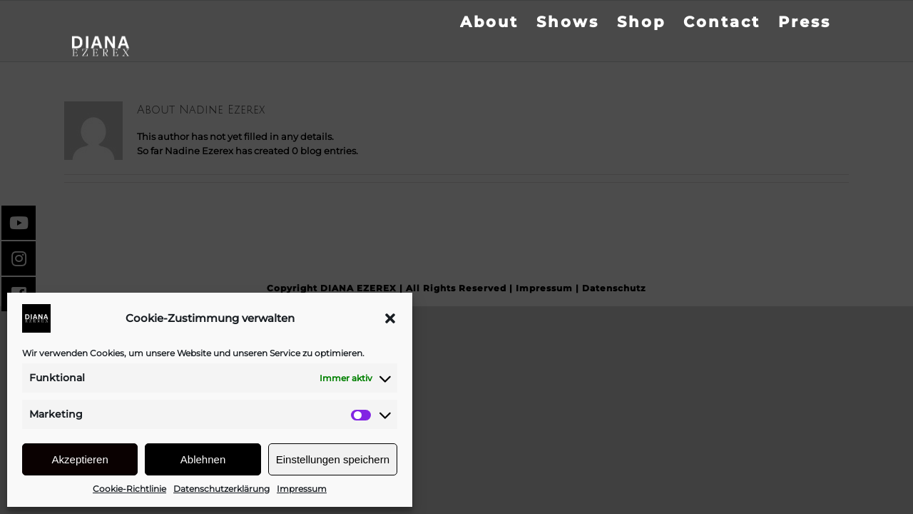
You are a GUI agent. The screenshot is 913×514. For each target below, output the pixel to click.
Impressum (302, 488)
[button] (390, 318)
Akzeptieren (80, 459)
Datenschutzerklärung (221, 488)
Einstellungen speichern (332, 459)
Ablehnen (202, 459)
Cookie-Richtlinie (129, 488)
